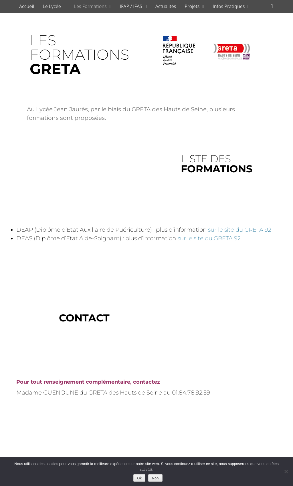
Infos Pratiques (229, 6)
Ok (139, 478)
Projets (192, 6)
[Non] (286, 471)
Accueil (26, 6)
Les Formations (90, 6)
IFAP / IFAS (131, 6)
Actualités (165, 6)
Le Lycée (52, 6)
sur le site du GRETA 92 (239, 229)
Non (155, 478)
